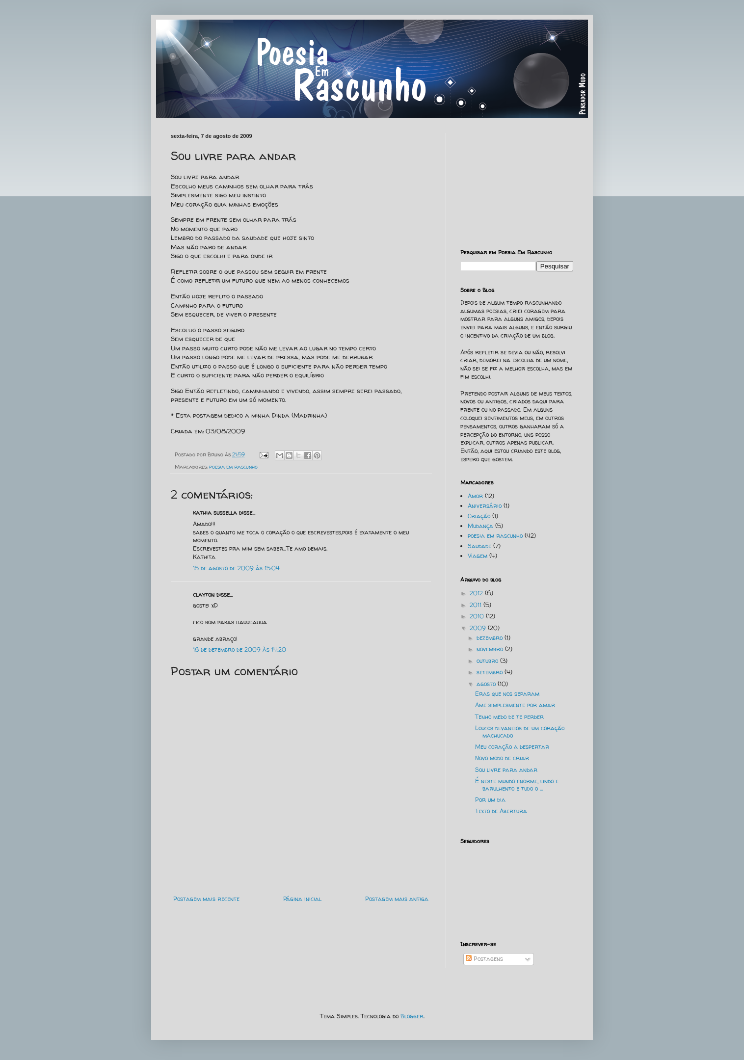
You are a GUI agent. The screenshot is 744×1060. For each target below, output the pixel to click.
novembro (491, 649)
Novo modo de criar (502, 758)
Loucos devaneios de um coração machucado (519, 731)
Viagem (477, 556)
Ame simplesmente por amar (515, 705)
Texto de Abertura (501, 811)
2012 (477, 593)
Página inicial (302, 899)
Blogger (412, 1016)
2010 (478, 616)
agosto (487, 684)
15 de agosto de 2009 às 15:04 (236, 568)
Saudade (479, 546)
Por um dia (490, 799)
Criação (479, 516)
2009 (479, 628)
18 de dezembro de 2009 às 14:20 (239, 649)
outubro (488, 661)
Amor (475, 496)
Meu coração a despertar (512, 746)
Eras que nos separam (507, 693)
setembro (491, 672)
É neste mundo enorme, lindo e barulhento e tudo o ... (516, 784)
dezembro (491, 638)
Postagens (484, 958)
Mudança (480, 526)
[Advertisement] (509, 182)
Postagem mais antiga (396, 899)
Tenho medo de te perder (509, 717)
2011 (476, 605)
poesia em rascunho (233, 466)
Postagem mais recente (206, 899)
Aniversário (485, 506)
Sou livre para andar (506, 770)
